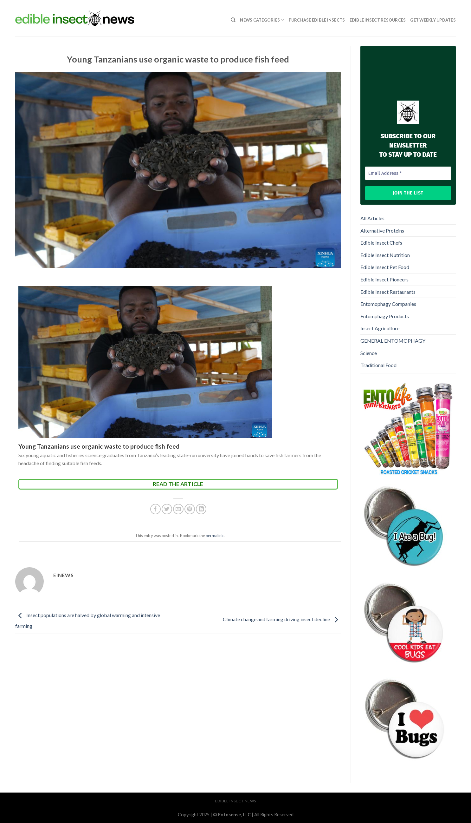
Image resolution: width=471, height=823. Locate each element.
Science (368, 353)
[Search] (233, 20)
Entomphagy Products (384, 316)
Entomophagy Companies (388, 304)
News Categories (262, 20)
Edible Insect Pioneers (384, 279)
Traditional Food (378, 365)
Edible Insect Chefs (381, 243)
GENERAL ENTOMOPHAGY (392, 341)
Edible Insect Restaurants (388, 292)
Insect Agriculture (379, 328)
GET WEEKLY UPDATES (433, 20)
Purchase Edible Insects (317, 20)
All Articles (372, 218)
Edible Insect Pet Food (384, 267)
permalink (215, 535)
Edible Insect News (235, 801)
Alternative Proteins (382, 230)
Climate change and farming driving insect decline (282, 619)
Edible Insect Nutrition (385, 255)
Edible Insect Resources (378, 20)
